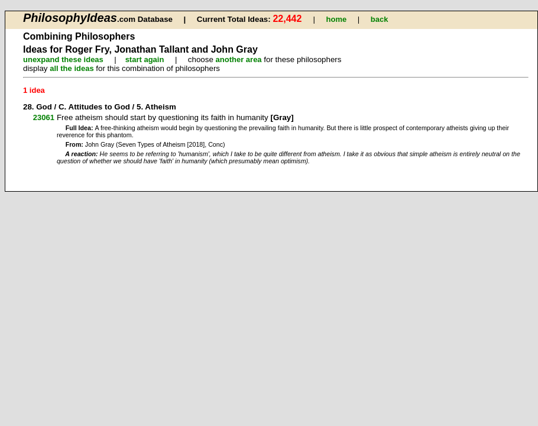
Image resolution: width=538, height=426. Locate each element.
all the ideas (71, 68)
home (336, 19)
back (379, 19)
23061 (43, 117)
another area (239, 59)
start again (144, 59)
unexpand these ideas (63, 59)
